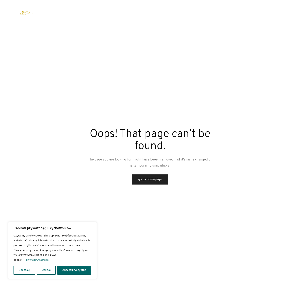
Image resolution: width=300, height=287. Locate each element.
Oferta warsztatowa (96, 12)
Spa (226, 12)
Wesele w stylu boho (122, 12)
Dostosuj (24, 270)
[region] (52, 250)
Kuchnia (212, 12)
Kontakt (253, 12)
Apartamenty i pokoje (190, 12)
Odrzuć (46, 270)
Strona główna (42, 12)
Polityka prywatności (36, 260)
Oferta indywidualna (68, 12)
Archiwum (167, 12)
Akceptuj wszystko (74, 270)
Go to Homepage (150, 179)
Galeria (238, 12)
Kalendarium (148, 12)
